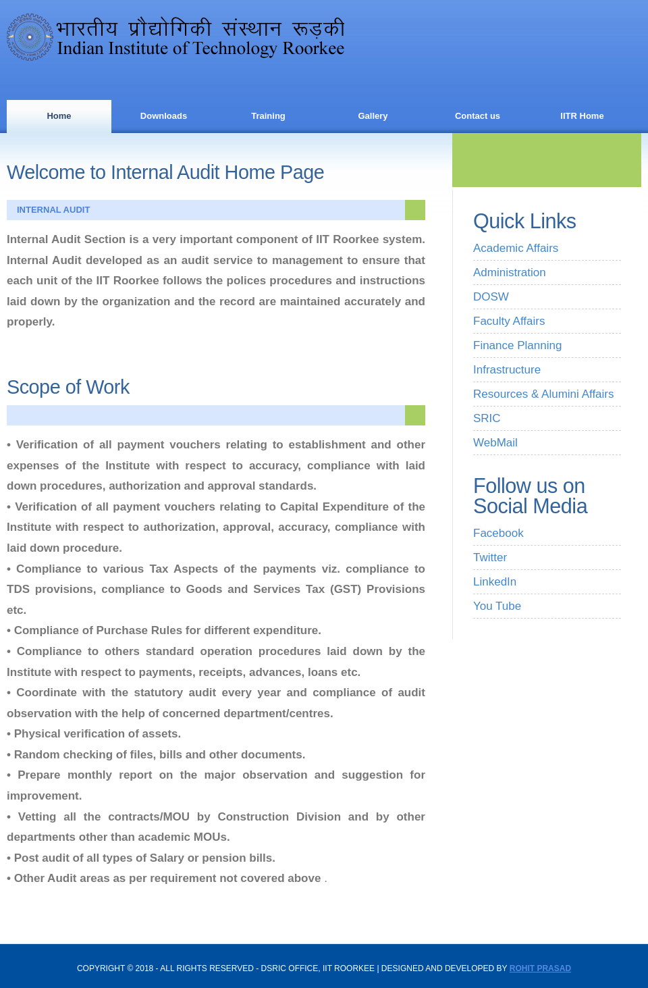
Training (268, 116)
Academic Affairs (515, 248)
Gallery (372, 116)
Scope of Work (68, 387)
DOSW (491, 296)
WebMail (495, 442)
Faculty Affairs (509, 321)
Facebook (498, 533)
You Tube (497, 606)
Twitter (490, 557)
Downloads (163, 116)
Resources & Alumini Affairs (543, 394)
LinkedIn (494, 581)
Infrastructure (507, 369)
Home (59, 116)
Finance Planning (517, 345)
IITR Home (581, 116)
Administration (509, 272)
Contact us (477, 116)
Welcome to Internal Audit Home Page (165, 172)
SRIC (487, 418)
